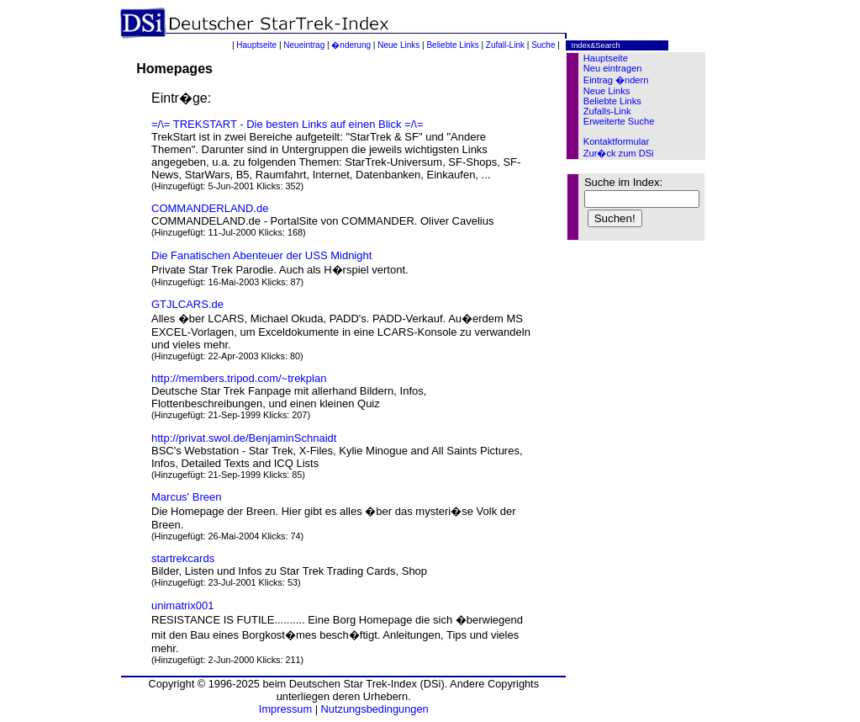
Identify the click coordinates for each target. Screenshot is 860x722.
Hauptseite (256, 45)
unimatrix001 (182, 605)
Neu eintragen (612, 68)
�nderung (351, 45)
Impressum (285, 709)
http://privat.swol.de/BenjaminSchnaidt (243, 438)
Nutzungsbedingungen (375, 709)
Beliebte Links (452, 45)
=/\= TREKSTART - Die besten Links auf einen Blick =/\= (287, 124)
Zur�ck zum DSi (618, 153)
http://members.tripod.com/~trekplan (238, 378)
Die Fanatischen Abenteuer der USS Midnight (261, 255)
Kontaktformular (616, 141)
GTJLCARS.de (187, 304)
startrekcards (182, 558)
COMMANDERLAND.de (209, 208)
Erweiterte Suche (619, 121)
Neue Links (398, 45)
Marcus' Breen (186, 497)
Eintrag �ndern (616, 80)
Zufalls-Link (607, 111)
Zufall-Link (505, 45)
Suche (543, 45)
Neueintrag (303, 45)
